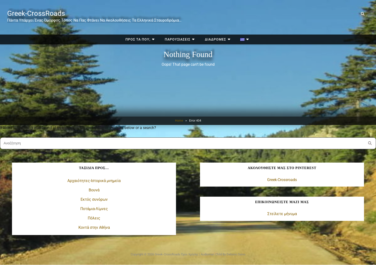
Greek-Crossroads (282, 179)
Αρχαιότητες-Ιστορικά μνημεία (94, 180)
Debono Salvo (236, 254)
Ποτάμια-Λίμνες (94, 208)
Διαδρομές (213, 4)
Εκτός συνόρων (94, 199)
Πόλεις (94, 218)
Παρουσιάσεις (181, 4)
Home (179, 120)
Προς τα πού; (146, 4)
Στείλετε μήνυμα (282, 213)
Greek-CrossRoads (39, 13)
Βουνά (94, 190)
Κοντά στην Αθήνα (94, 227)
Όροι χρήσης (190, 254)
